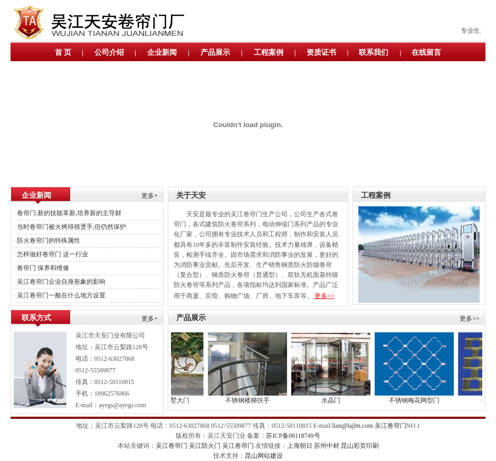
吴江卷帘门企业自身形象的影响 (61, 281)
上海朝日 (299, 445)
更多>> (324, 296)
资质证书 (321, 52)
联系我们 (373, 52)
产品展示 (215, 52)
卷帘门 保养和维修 (43, 268)
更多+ (149, 195)
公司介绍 (109, 52)
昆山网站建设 (264, 455)
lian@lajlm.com (352, 425)
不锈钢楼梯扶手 (254, 400)
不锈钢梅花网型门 (421, 400)
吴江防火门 (205, 445)
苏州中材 (326, 445)
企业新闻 (162, 52)
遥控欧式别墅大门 (171, 400)
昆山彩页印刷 (360, 445)
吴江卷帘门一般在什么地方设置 (61, 295)
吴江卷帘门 (390, 425)
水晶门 (337, 400)
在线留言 (426, 52)
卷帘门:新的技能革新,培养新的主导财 (69, 213)
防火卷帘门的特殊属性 (48, 240)
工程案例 (268, 52)
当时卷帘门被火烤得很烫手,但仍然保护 (71, 226)
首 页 (63, 52)
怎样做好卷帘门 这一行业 (52, 254)
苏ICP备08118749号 (293, 435)
